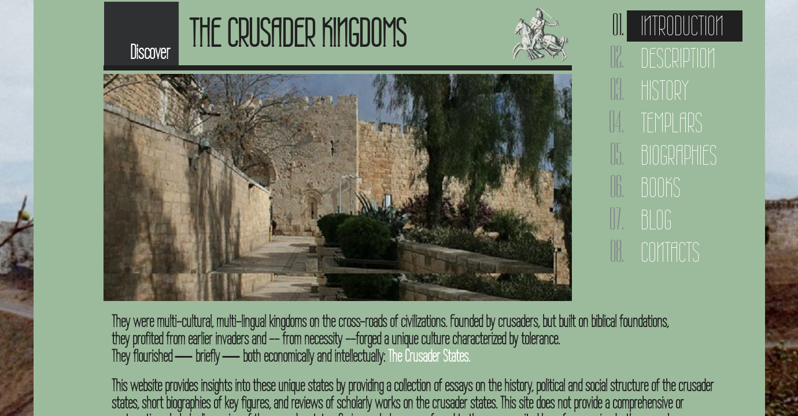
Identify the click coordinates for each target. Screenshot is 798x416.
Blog (656, 220)
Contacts (670, 252)
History (665, 90)
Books (661, 187)
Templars (672, 122)
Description (678, 58)
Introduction (682, 25)
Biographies (679, 155)
